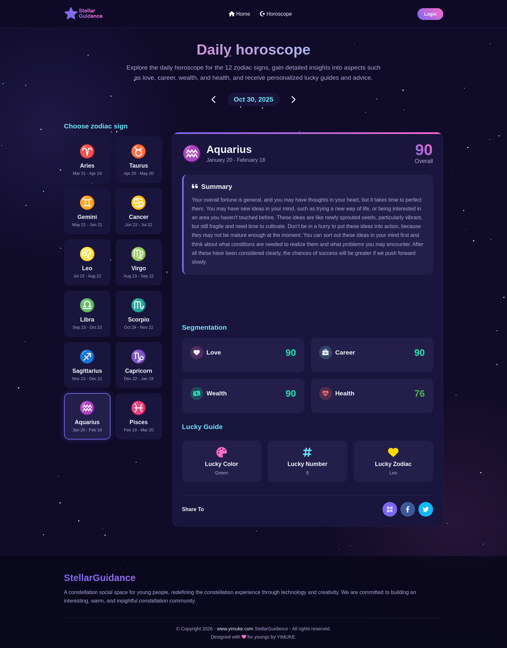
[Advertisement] (308, 299)
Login (430, 14)
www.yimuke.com (235, 628)
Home (239, 14)
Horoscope (276, 14)
